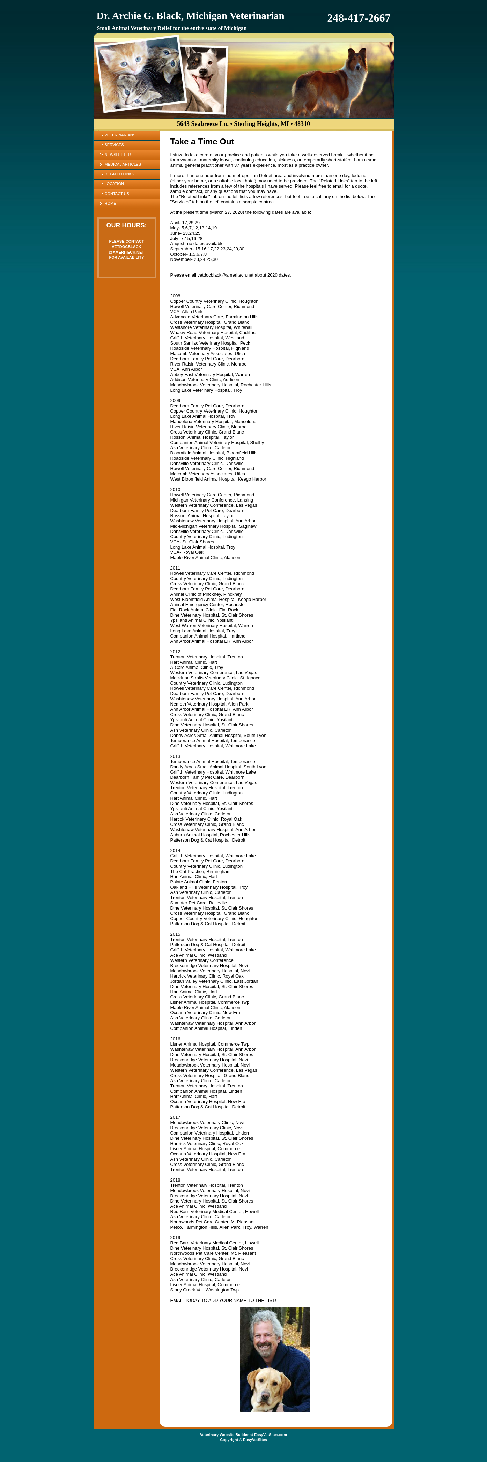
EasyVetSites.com (270, 1435)
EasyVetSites (255, 1440)
